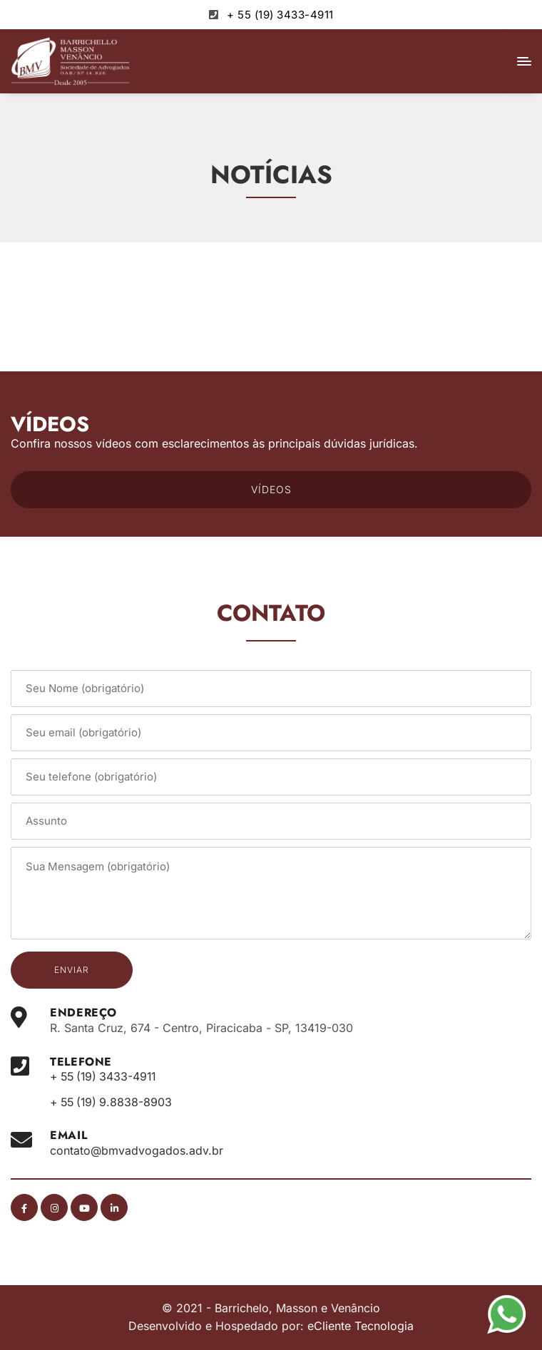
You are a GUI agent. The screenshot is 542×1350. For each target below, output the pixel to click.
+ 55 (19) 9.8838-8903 (113, 1102)
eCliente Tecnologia (360, 1326)
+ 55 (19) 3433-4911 (280, 14)
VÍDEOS (271, 489)
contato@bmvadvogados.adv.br (136, 1150)
